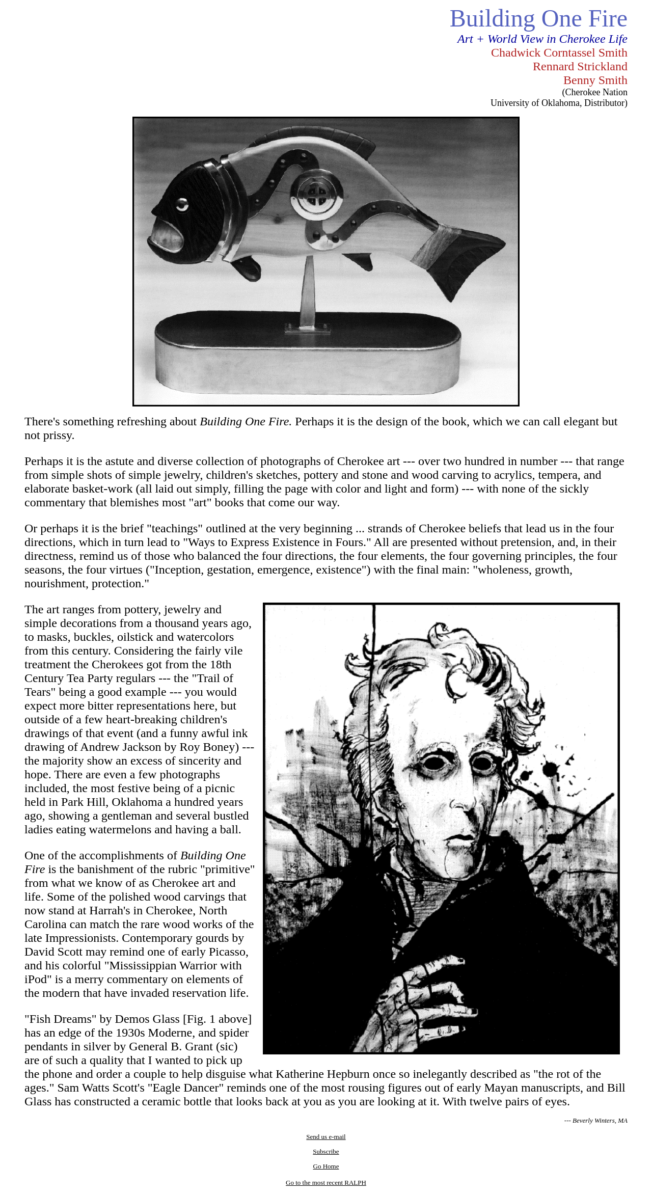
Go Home (326, 1166)
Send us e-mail (325, 1136)
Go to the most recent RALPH (326, 1182)
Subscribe (326, 1151)
